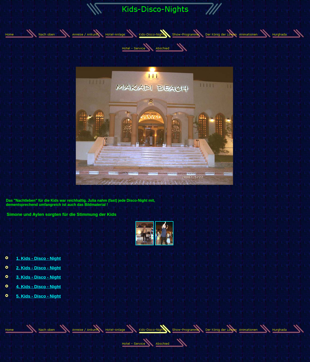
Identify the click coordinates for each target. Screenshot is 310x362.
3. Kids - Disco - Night (38, 277)
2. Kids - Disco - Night (38, 267)
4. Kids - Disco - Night (38, 286)
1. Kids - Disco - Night (38, 258)
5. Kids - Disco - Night (38, 296)
